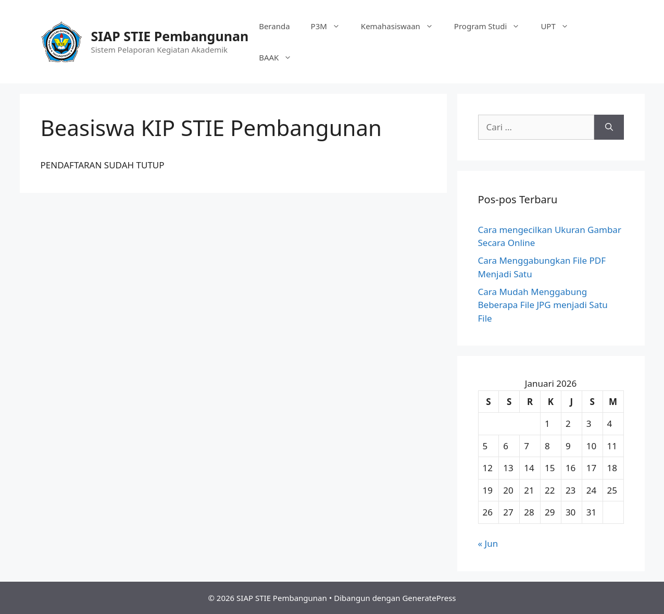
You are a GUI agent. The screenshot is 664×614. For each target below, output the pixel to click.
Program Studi (492, 26)
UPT (560, 26)
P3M (330, 26)
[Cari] (609, 127)
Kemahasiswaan (402, 26)
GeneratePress (429, 598)
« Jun (488, 543)
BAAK (280, 57)
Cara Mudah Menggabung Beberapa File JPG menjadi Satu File (543, 305)
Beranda (274, 26)
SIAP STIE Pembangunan (170, 36)
